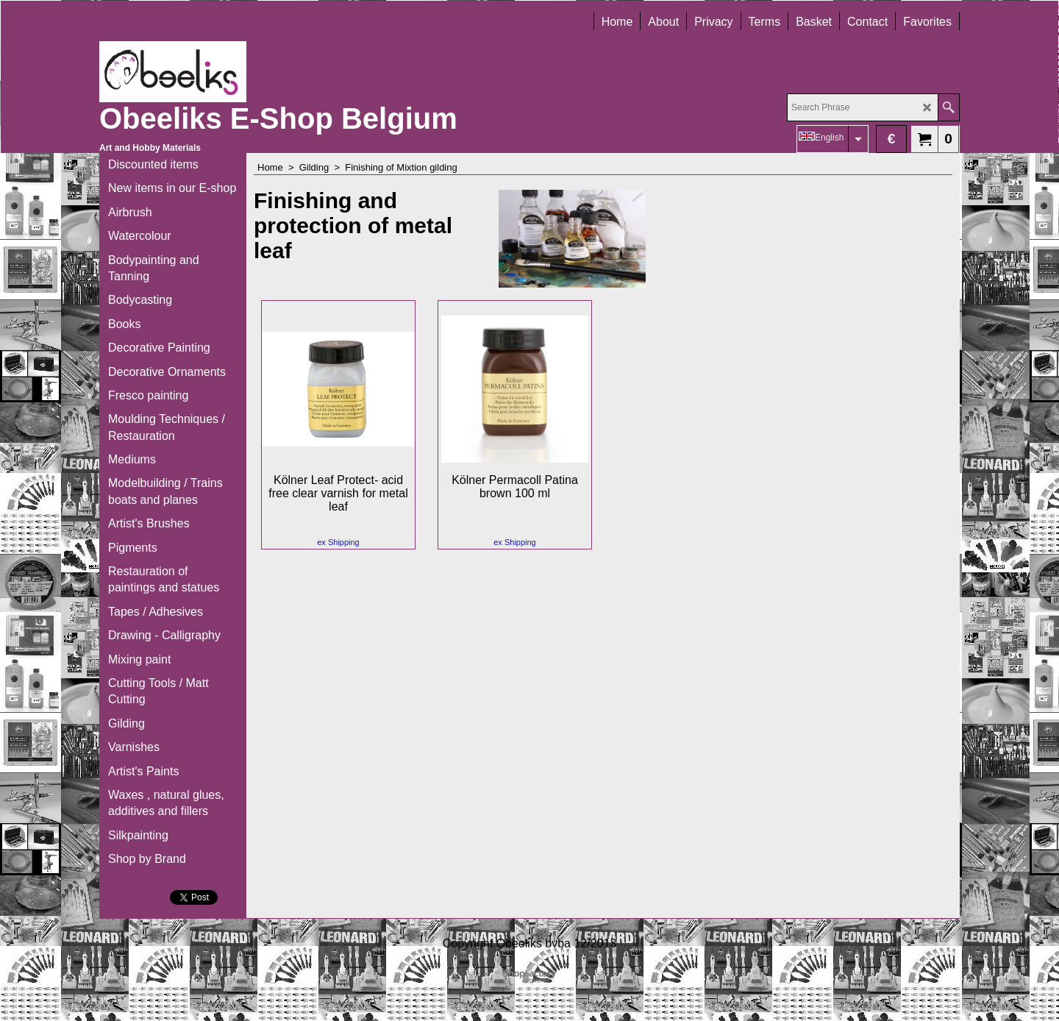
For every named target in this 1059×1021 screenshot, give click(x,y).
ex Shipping (338, 542)
